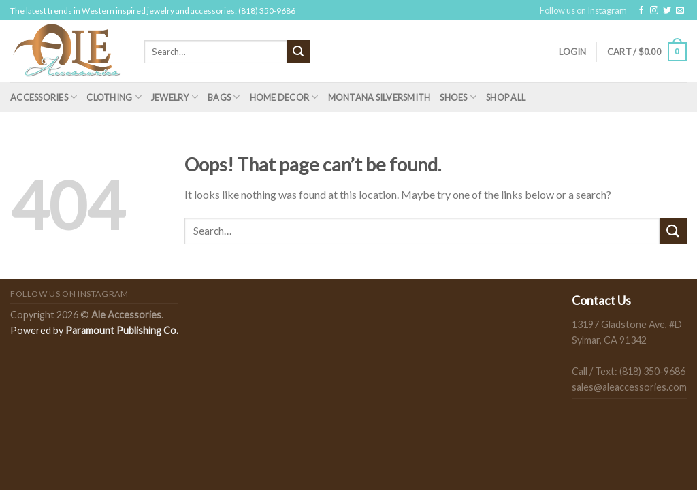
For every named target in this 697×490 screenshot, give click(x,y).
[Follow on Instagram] (654, 11)
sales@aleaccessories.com (629, 387)
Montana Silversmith (379, 97)
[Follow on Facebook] (641, 11)
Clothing (114, 97)
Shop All (505, 97)
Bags (224, 97)
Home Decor (284, 97)
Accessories (43, 97)
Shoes (458, 97)
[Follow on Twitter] (667, 11)
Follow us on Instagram (583, 10)
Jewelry (174, 97)
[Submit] (298, 51)
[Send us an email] (680, 11)
